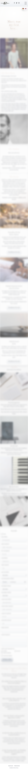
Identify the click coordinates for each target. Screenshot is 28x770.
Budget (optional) (14, 630)
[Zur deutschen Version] (23, 9)
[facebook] (14, 3)
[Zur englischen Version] (25, 9)
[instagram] (19, 3)
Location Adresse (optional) (14, 608)
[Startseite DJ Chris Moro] (5, 3)
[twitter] (16, 3)
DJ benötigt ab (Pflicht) (14, 588)
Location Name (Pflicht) (14, 601)
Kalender (5, 581)
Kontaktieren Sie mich (14, 252)
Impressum (10, 765)
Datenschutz (17, 765)
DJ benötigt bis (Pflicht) (14, 594)
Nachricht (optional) (14, 640)
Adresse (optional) (14, 546)
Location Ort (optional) (14, 616)
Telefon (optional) (14, 567)
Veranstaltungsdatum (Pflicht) (14, 581)
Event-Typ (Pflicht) (14, 574)
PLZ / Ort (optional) (14, 553)
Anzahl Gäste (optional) (14, 622)
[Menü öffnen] (25, 3)
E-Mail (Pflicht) (14, 560)
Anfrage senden (7, 659)
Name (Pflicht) (14, 539)
